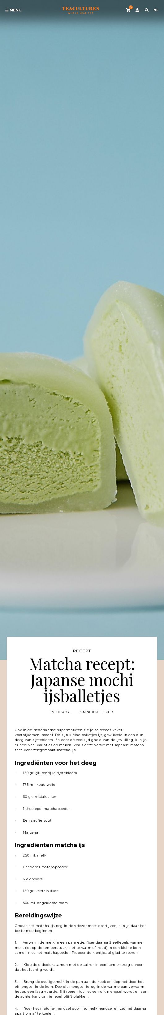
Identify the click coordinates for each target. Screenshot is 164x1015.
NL (155, 10)
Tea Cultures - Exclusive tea (80, 10)
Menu (13, 10)
